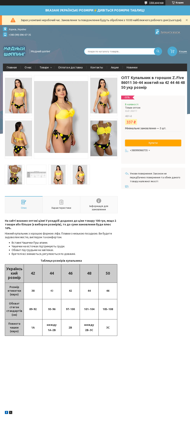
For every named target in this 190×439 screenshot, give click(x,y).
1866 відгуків (156, 2)
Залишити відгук (170, 32)
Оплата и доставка (70, 67)
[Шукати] (158, 51)
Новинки (132, 67)
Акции (115, 67)
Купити (153, 142)
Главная (12, 67)
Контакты (97, 67)
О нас (28, 67)
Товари (44, 67)
